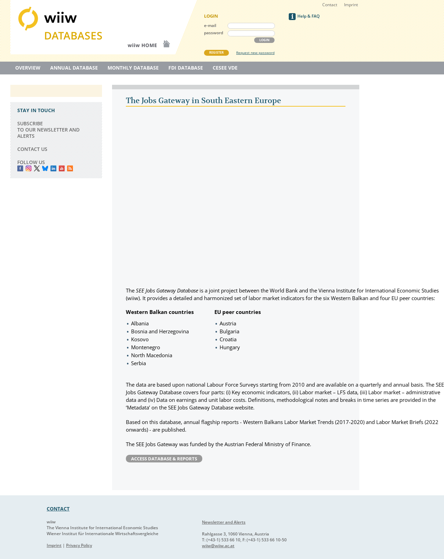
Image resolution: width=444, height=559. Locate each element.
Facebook (20, 168)
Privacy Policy (79, 545)
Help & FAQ (308, 16)
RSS (70, 168)
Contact (329, 5)
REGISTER (216, 52)
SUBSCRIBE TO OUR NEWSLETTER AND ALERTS (48, 129)
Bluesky (45, 168)
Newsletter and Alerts (224, 522)
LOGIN (264, 40)
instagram (28, 168)
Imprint (351, 5)
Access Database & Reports (164, 459)
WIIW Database (62, 27)
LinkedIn (53, 168)
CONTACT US (32, 149)
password (213, 33)
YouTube (62, 168)
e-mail (210, 25)
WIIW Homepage (155, 27)
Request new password (255, 52)
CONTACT (58, 508)
